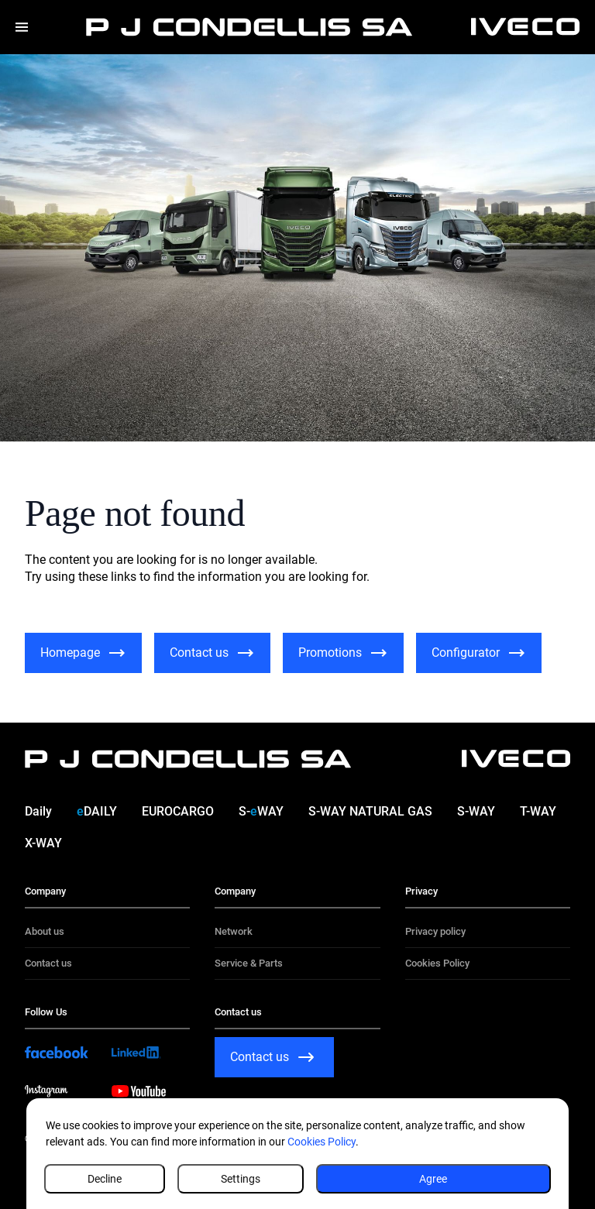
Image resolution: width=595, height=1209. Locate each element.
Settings (240, 1179)
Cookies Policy (321, 1141)
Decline (105, 1179)
